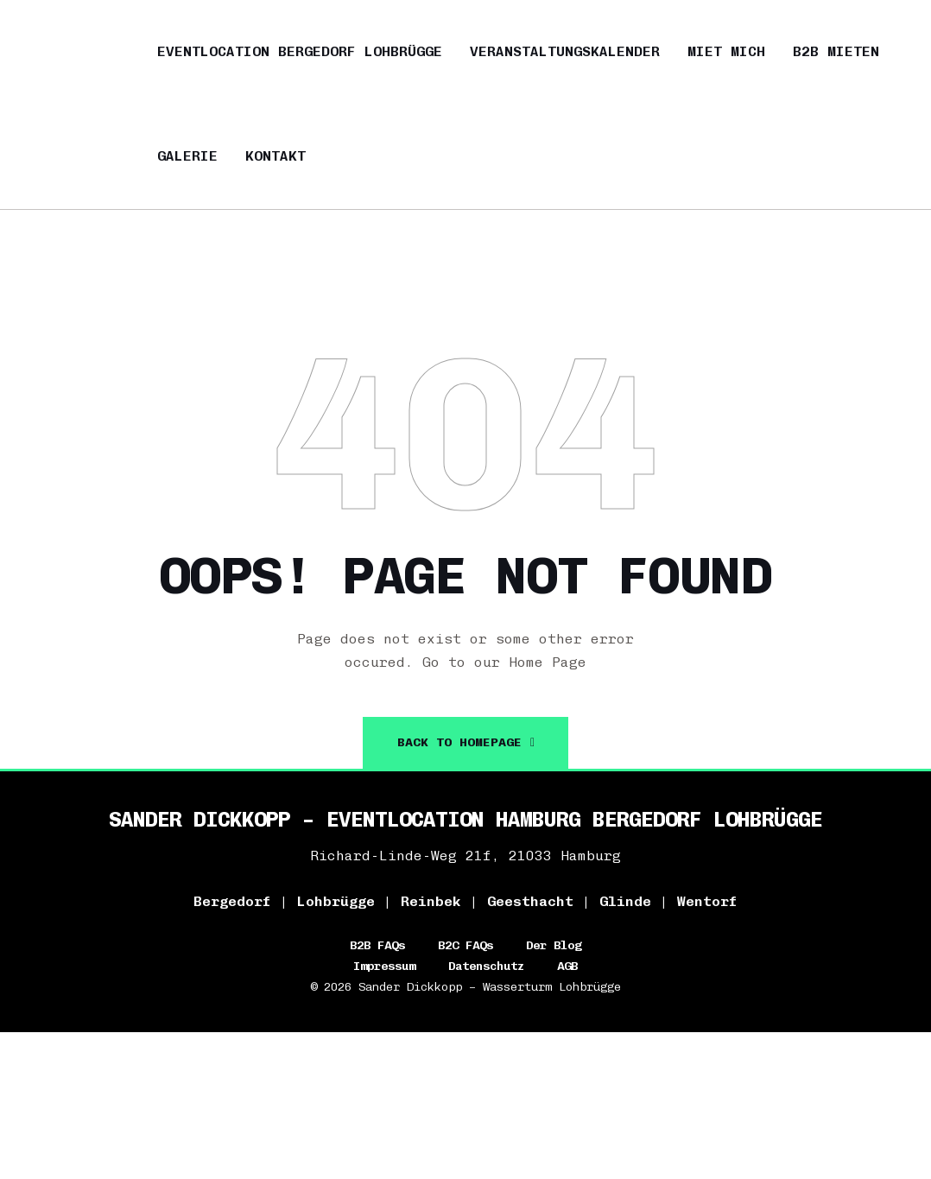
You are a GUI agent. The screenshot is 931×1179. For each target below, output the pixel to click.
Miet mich (726, 51)
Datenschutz (486, 966)
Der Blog (553, 945)
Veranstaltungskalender (565, 51)
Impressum (384, 966)
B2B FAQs (377, 945)
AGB (567, 966)
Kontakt (275, 156)
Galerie (187, 156)
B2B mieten (836, 51)
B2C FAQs (465, 945)
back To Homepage (466, 742)
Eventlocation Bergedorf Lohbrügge (299, 51)
